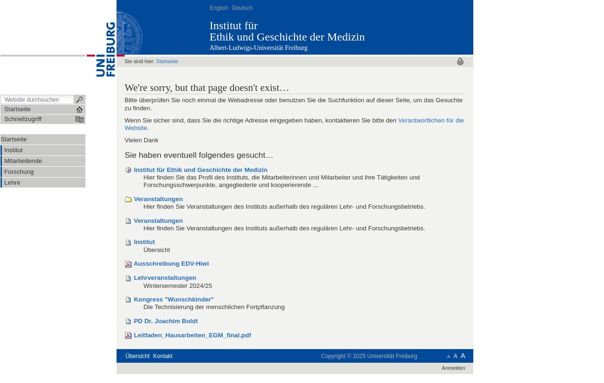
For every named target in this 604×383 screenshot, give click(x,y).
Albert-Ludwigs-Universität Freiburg (259, 47)
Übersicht (138, 356)
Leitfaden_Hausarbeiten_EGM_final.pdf (192, 335)
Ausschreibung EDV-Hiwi (171, 263)
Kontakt (163, 356)
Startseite (13, 139)
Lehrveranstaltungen (165, 277)
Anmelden (453, 368)
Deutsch (242, 8)
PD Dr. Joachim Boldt (166, 321)
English (219, 8)
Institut (144, 241)
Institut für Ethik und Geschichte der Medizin (201, 169)
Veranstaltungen (158, 199)
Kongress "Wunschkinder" (174, 299)
